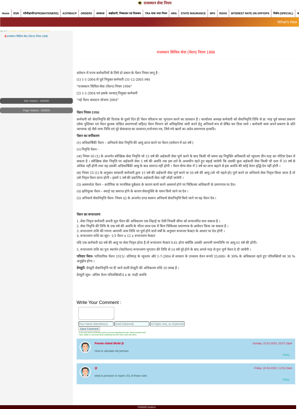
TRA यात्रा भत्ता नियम (156, 13)
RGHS (223, 13)
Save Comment (89, 328)
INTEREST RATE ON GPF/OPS (250, 13)
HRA (174, 13)
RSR (16, 13)
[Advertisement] (36, 71)
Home (5, 13)
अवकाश (100, 13)
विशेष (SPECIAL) (283, 13)
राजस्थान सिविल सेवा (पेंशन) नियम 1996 (27, 36)
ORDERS (86, 13)
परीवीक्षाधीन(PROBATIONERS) (40, 13)
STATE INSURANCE (193, 13)
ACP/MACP (70, 13)
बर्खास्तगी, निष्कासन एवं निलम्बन (125, 13)
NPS (212, 13)
